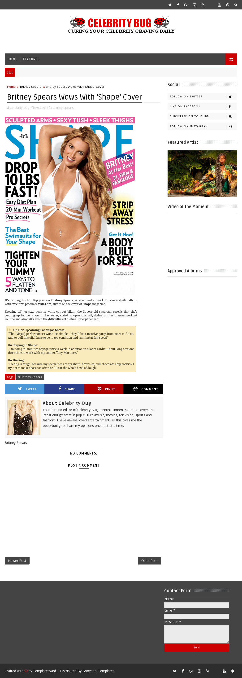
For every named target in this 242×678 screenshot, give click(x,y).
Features (31, 59)
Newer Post (17, 560)
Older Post (149, 560)
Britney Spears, (63, 107)
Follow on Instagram (203, 126)
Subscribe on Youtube (203, 116)
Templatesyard (44, 671)
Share (67, 389)
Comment (145, 389)
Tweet (27, 389)
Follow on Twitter (203, 96)
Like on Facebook (203, 106)
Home (12, 59)
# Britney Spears (30, 377)
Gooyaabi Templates (98, 671)
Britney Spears (30, 86)
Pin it (106, 389)
